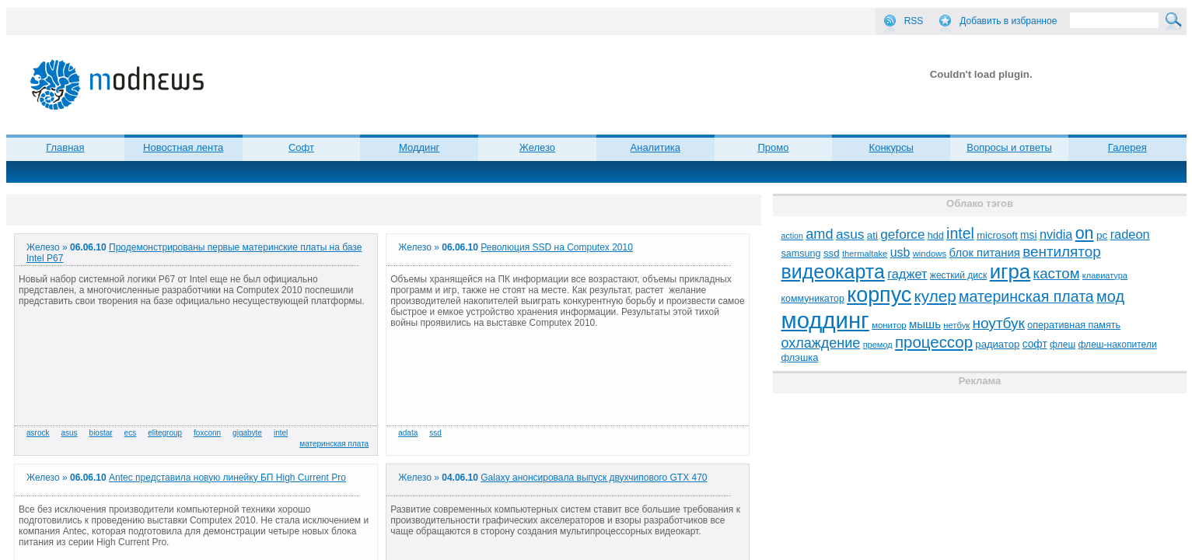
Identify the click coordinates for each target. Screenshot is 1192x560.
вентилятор (1061, 251)
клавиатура (1104, 275)
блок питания (984, 253)
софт (1034, 344)
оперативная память (1073, 325)
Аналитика (655, 147)
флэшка (799, 357)
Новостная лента (183, 147)
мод (1110, 296)
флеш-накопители (1117, 344)
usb (900, 252)
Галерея (1127, 147)
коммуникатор (812, 298)
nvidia (1056, 234)
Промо (772, 147)
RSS (914, 21)
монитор (889, 325)
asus (69, 433)
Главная (65, 147)
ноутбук (998, 323)
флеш (1062, 344)
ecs (130, 433)
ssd (435, 433)
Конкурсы (891, 147)
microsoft (997, 235)
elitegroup (165, 433)
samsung (800, 253)
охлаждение (820, 343)
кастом (1056, 273)
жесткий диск (958, 275)
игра (1010, 271)
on (1084, 233)
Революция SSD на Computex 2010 (557, 247)
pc (1101, 235)
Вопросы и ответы (1009, 147)
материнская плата (334, 443)
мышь (925, 324)
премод (878, 344)
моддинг (825, 320)
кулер (935, 296)
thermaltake (864, 253)
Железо (537, 147)
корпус (879, 294)
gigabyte (247, 433)
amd (819, 234)
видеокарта (832, 271)
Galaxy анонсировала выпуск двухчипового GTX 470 (594, 477)
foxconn (207, 433)
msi (1028, 235)
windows (930, 253)
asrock (37, 433)
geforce (902, 234)
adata (408, 433)
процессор (934, 342)
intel (281, 433)
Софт (301, 147)
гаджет (907, 274)
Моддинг (419, 147)
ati (872, 235)
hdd (936, 235)
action (791, 235)
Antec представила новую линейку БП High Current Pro (227, 477)
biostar (101, 433)
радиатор (997, 344)
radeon (1130, 234)
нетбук (956, 325)
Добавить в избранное (1008, 21)
